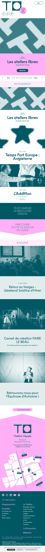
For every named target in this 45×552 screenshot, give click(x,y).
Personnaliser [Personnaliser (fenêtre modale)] (20, 549)
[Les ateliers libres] (22, 106)
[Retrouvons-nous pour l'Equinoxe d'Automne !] (22, 378)
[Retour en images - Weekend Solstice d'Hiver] (22, 272)
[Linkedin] (11, 495)
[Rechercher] (4, 14)
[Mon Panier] (11, 14)
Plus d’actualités (22, 410)
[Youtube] (14, 495)
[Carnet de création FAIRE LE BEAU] (22, 325)
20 (17, 78)
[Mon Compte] (7, 14)
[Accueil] (17, 6)
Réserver (22, 70)
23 (24, 78)
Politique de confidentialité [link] (31, 549)
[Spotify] (19, 495)
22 (21, 78)
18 (12, 78)
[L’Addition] (22, 183)
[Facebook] (3, 495)
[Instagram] (7, 495)
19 (14, 78)
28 (29, 78)
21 (19, 78)
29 (31, 78)
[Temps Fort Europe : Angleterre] (22, 145)
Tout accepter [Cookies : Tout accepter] (11, 549)
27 (26, 78)
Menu (38, 3)
